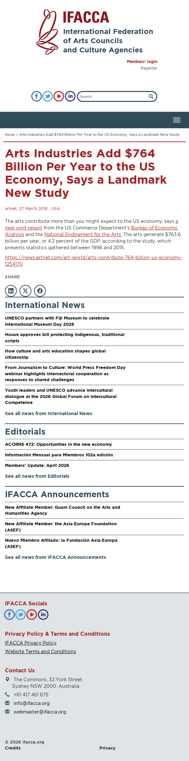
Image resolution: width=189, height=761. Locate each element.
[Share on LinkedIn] (11, 291)
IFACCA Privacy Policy (31, 642)
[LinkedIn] (70, 96)
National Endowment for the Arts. (83, 234)
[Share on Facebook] (40, 291)
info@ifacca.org (32, 703)
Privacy (107, 748)
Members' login (142, 61)
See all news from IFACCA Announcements (55, 557)
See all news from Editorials (37, 475)
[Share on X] (25, 291)
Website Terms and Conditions (40, 651)
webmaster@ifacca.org (40, 711)
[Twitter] (47, 96)
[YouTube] (59, 96)
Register (149, 68)
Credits (13, 748)
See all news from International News (48, 413)
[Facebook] (36, 96)
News (10, 135)
